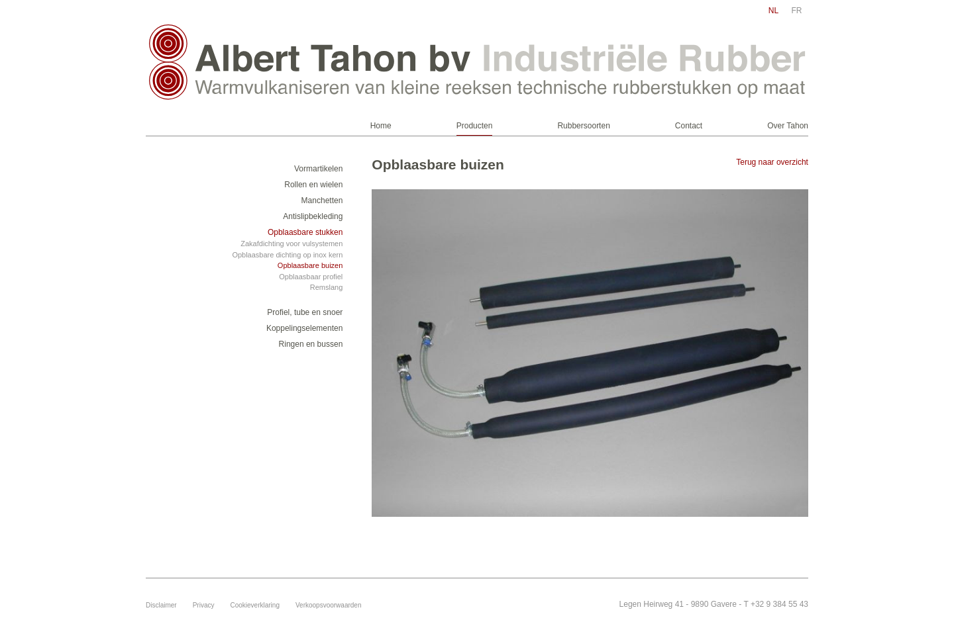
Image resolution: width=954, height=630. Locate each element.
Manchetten (322, 200)
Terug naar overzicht (772, 162)
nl (773, 10)
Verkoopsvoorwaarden (328, 605)
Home (381, 125)
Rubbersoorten (583, 125)
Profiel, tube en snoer (305, 312)
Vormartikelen (318, 168)
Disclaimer (161, 605)
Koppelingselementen (304, 328)
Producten (474, 125)
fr (797, 10)
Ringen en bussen (311, 344)
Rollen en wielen (313, 184)
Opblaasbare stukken (305, 232)
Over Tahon (787, 125)
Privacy (204, 605)
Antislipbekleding (313, 216)
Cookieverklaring (254, 605)
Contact (688, 125)
